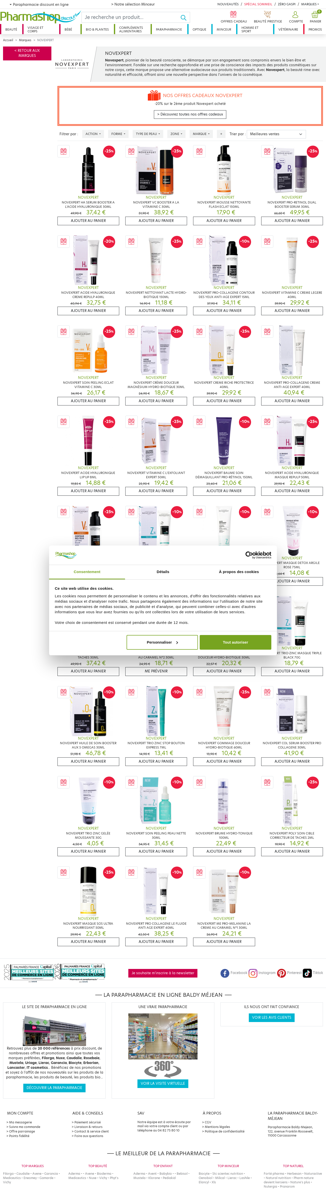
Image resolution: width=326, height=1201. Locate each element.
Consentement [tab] (87, 572)
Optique (199, 29)
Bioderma (104, 1173)
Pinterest (289, 972)
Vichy (7, 1182)
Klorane (154, 1178)
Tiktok (313, 972)
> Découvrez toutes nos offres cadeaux (190, 114)
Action (92, 134)
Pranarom (287, 1186)
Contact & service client (91, 1131)
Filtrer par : (68, 134)
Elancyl (204, 1182)
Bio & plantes (97, 29)
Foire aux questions (88, 1136)
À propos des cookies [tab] (239, 572)
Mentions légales (217, 1127)
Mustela (139, 1178)
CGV (208, 1122)
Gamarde (46, 1178)
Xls (214, 1182)
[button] (295, 17)
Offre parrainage (22, 1131)
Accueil (8, 40)
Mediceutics (12, 1178)
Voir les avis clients (271, 1017)
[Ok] (185, 17)
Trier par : (238, 134)
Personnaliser (162, 642)
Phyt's (114, 1178)
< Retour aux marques (27, 53)
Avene (37, 1173)
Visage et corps (35, 29)
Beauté (11, 29)
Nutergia (270, 1186)
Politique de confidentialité (224, 1131)
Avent (152, 1173)
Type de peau (147, 134)
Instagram (262, 972)
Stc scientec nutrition (227, 1173)
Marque (200, 134)
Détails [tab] (163, 572)
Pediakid (169, 1178)
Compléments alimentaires (131, 29)
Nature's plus (300, 1182)
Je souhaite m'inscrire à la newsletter (163, 973)
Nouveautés (228, 4)
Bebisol (182, 1173)
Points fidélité (19, 1136)
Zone (175, 134)
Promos (315, 29)
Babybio (165, 1173)
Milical (220, 1178)
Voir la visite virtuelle (163, 1083)
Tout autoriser (235, 642)
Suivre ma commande (24, 1127)
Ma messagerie (20, 1122)
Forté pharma (274, 1173)
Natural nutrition (278, 1178)
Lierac (232, 1178)
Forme (117, 134)
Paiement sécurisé (87, 1122)
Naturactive (313, 1173)
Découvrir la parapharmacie (54, 1087)
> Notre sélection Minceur (133, 4)
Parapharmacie (169, 29)
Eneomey (30, 1178)
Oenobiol (205, 1178)
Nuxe (92, 1178)
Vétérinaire (288, 29)
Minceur (224, 29)
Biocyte (204, 1173)
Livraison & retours (88, 1127)
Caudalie (23, 1173)
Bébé (68, 29)
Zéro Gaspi (287, 4)
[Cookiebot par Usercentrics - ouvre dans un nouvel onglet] (249, 555)
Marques (309, 4)
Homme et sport (249, 29)
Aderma (74, 1173)
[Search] (131, 17)
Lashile (244, 1178)
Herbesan (294, 1173)
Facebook (233, 972)
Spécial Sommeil (258, 4)
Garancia (51, 1173)
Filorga (8, 1173)
